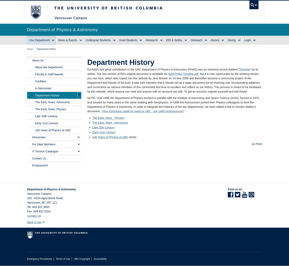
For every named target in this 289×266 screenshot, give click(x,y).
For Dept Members (44, 144)
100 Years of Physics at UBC (110, 137)
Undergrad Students (98, 40)
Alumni (215, 40)
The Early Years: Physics (50, 109)
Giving (232, 40)
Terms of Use (63, 259)
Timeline (244, 69)
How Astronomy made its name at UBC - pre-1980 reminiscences (142, 111)
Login (247, 40)
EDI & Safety (174, 40)
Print (258, 144)
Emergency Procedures (39, 259)
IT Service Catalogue (45, 151)
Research (152, 40)
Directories (39, 137)
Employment (40, 165)
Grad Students (128, 40)
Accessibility (100, 259)
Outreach (196, 40)
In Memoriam (43, 88)
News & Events (67, 40)
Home (30, 49)
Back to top (36, 222)
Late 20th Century (103, 127)
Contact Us (39, 158)
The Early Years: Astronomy (52, 102)
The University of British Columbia (35, 12)
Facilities (40, 81)
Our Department (40, 40)
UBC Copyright (82, 259)
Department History (47, 95)
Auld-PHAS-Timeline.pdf (183, 73)
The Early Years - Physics (108, 117)
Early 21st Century (103, 132)
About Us (38, 60)
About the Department (49, 67)
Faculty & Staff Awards (49, 74)
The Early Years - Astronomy (110, 122)
